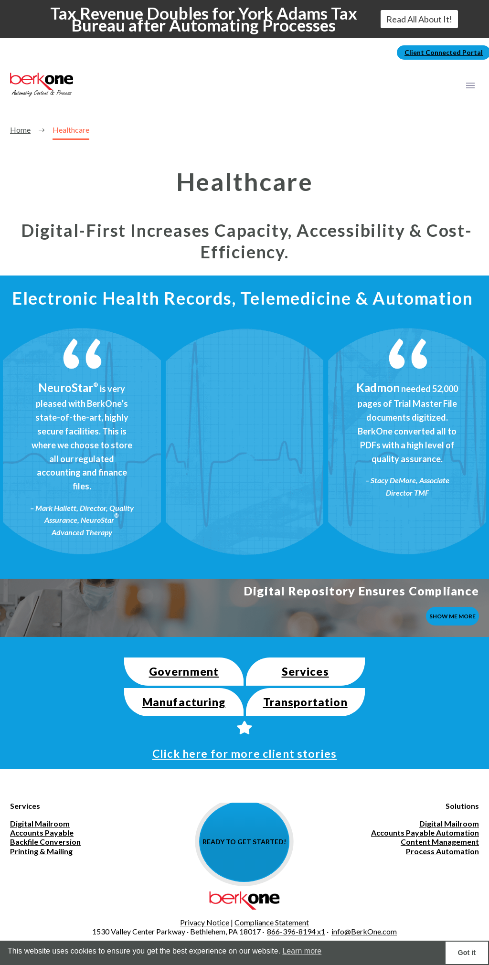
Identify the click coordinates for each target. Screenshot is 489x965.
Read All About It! (419, 19)
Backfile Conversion (45, 841)
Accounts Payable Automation (425, 832)
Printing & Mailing (41, 851)
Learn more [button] (301, 951)
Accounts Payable (42, 832)
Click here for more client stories (244, 753)
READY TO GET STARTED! (244, 842)
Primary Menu (470, 85)
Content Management (440, 841)
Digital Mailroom (40, 823)
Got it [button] (467, 952)
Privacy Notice (204, 922)
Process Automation (442, 851)
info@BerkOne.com (364, 931)
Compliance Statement (271, 922)
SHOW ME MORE (452, 616)
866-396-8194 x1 (296, 931)
